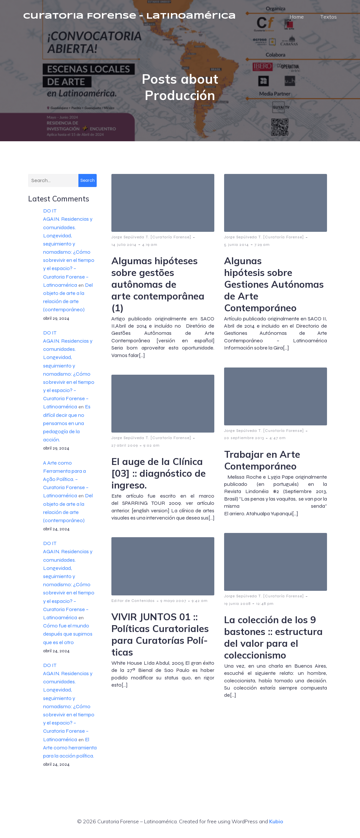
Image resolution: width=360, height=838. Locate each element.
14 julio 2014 (124, 247)
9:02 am (151, 448)
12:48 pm (265, 606)
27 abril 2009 (124, 448)
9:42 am (200, 603)
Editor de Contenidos (133, 603)
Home (296, 18)
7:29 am (262, 247)
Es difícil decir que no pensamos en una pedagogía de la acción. (66, 426)
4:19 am (149, 247)
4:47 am (278, 440)
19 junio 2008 (237, 606)
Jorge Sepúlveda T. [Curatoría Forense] (151, 240)
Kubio (276, 824)
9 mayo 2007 (173, 603)
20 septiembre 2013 (244, 440)
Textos (328, 18)
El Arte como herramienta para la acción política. (70, 750)
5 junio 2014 (236, 247)
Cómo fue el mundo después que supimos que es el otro (67, 636)
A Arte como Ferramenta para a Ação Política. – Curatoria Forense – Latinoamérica (66, 482)
